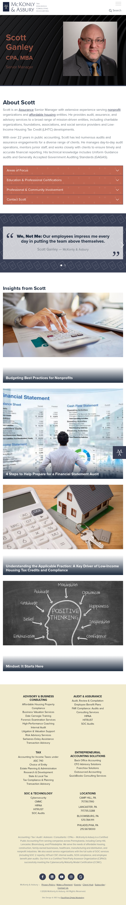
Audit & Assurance (88, 696)
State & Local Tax (38, 776)
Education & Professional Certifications (34, 180)
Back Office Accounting (87, 760)
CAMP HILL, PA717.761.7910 (87, 800)
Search (115, 10)
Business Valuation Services (38, 712)
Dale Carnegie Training (38, 716)
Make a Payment (65, 884)
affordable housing (42, 114)
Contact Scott (16, 199)
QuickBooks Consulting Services (87, 776)
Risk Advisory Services (38, 735)
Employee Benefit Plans (87, 704)
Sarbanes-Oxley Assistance (38, 739)
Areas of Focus (17, 170)
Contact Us (63, 888)
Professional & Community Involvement (35, 189)
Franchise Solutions (88, 768)
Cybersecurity (38, 798)
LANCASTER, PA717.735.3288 (88, 809)
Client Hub (88, 884)
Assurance (26, 109)
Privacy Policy (48, 884)
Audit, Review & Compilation (88, 701)
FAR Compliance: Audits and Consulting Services (88, 710)
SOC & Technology (38, 793)
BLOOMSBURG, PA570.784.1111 (88, 818)
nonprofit (114, 109)
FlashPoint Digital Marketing (72, 897)
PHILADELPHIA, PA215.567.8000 (87, 827)
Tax (38, 752)
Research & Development (38, 772)
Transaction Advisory (38, 743)
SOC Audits (87, 724)
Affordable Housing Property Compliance (38, 706)
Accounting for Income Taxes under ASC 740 (38, 759)
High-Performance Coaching (38, 724)
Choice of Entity (38, 765)
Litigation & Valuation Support (38, 731)
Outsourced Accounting (87, 772)
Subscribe (100, 884)
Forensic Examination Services (38, 720)
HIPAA (87, 716)
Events (77, 884)
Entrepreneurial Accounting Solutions (87, 754)
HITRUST (88, 720)
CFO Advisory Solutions (87, 764)
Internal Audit (38, 727)
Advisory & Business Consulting (38, 698)
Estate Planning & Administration (38, 768)
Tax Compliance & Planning (38, 780)
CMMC (38, 802)
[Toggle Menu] (118, 3)
